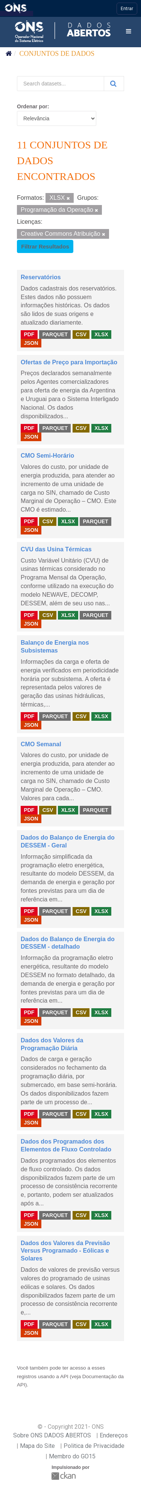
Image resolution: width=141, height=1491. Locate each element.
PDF (29, 334)
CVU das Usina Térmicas (56, 549)
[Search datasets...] (60, 83)
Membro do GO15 (72, 1456)
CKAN (64, 1476)
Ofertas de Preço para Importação (69, 362)
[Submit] (114, 83)
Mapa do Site (37, 1445)
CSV (81, 334)
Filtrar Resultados (45, 246)
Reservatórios (41, 277)
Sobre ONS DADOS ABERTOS (52, 1435)
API (64, 1376)
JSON (31, 343)
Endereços (114, 1435)
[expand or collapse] (128, 32)
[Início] (9, 53)
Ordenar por (32, 106)
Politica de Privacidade (94, 1445)
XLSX (101, 334)
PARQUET (55, 334)
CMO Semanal (41, 744)
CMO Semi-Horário (47, 455)
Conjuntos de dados (57, 53)
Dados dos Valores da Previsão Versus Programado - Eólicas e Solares (65, 1251)
